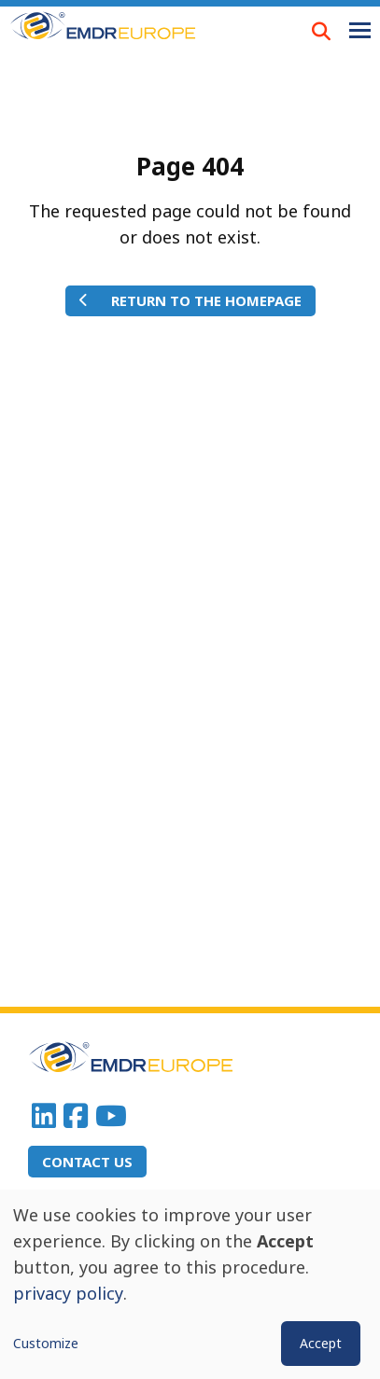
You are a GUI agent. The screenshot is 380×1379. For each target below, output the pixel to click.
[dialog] (190, 1284)
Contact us (87, 1161)
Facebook (75, 1116)
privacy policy (68, 1293)
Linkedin (44, 1116)
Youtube (111, 1116)
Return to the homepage (206, 300)
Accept (321, 1343)
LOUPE (321, 30)
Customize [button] (45, 1343)
